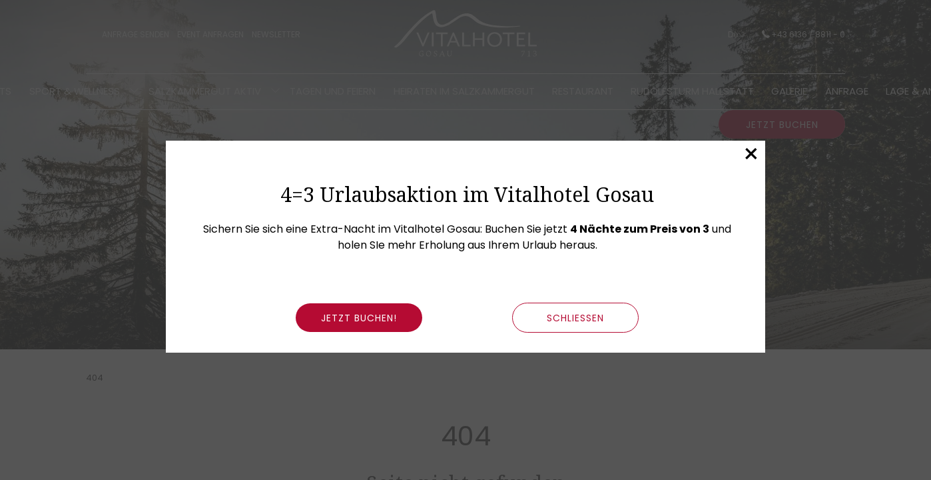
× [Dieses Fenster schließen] (751, 154)
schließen (575, 318)
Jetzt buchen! (359, 318)
